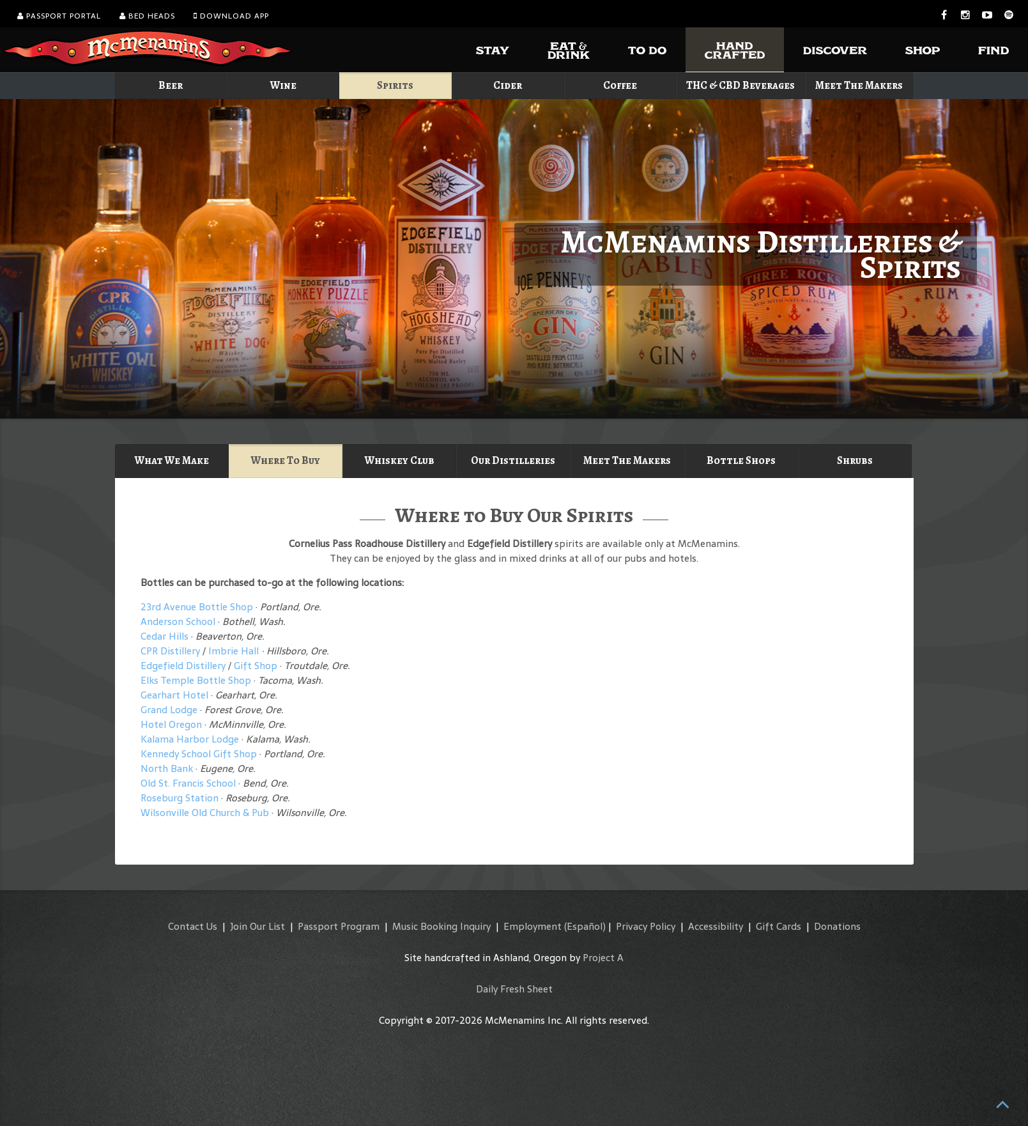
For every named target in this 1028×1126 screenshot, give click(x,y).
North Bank (167, 768)
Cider (507, 85)
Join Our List (257, 926)
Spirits (395, 85)
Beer (170, 85)
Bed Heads (147, 16)
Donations (837, 926)
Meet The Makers (859, 85)
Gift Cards (778, 926)
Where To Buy (285, 460)
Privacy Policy (645, 926)
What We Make (172, 460)
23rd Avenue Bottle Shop (198, 607)
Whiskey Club (399, 460)
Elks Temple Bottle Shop (196, 680)
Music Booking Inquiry (441, 926)
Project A (603, 958)
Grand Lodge (169, 710)
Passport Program (339, 926)
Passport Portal (59, 16)
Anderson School (178, 621)
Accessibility (715, 926)
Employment (532, 926)
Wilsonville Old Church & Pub (205, 813)
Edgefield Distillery (183, 666)
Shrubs (855, 460)
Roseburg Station (180, 798)
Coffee (620, 85)
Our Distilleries (513, 460)
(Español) (585, 926)
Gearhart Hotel (174, 695)
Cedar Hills (164, 636)
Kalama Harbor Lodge (190, 739)
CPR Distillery (170, 651)
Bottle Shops (741, 460)
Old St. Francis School (188, 783)
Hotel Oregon (171, 724)
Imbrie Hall (233, 651)
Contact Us (192, 926)
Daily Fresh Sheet (514, 989)
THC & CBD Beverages (740, 85)
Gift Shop (255, 666)
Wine (283, 85)
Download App (231, 16)
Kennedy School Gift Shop (199, 754)
